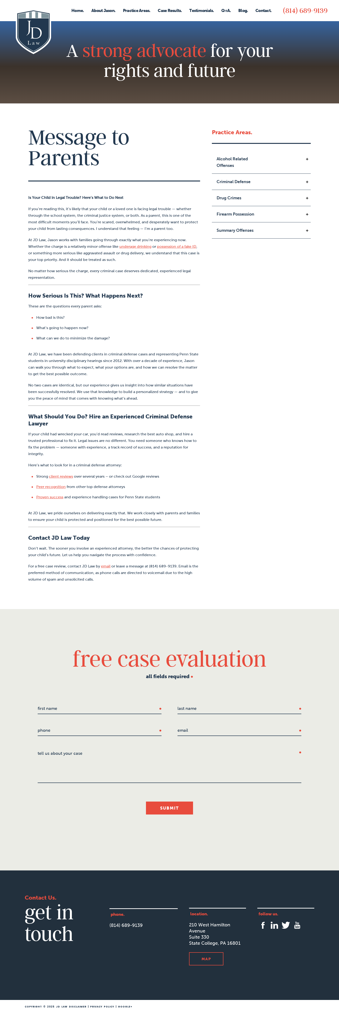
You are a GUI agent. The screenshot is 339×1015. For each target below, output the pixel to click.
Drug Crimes (229, 198)
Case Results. (170, 10)
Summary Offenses (235, 230)
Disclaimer (77, 1006)
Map (206, 959)
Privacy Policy (102, 1006)
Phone (44, 730)
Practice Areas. (136, 10)
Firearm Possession (235, 214)
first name (47, 708)
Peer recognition (51, 487)
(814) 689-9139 (305, 10)
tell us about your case (60, 753)
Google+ (125, 1006)
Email (183, 730)
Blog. (243, 10)
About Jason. (103, 10)
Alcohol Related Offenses (232, 162)
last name (187, 708)
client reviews (61, 476)
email (105, 566)
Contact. (263, 10)
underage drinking (135, 246)
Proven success (49, 497)
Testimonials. (201, 10)
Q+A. (226, 10)
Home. (77, 10)
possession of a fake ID (176, 246)
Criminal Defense (233, 181)
